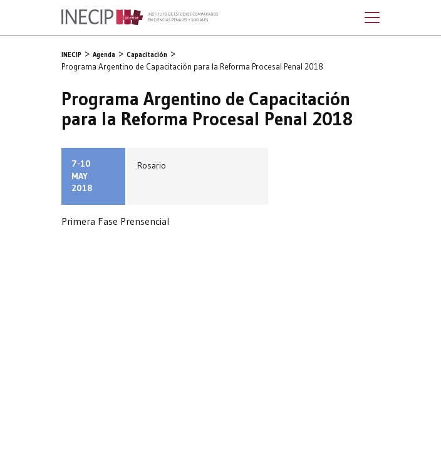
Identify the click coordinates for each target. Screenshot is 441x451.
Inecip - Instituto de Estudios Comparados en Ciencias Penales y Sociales (139, 17)
